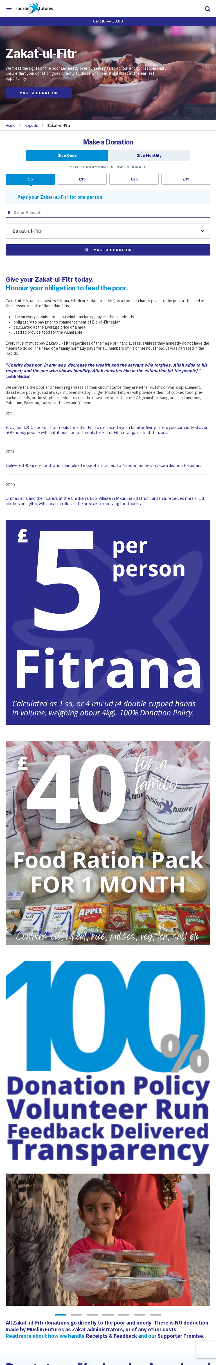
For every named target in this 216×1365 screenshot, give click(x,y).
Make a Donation (39, 93)
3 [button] (92, 1315)
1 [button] (61, 1315)
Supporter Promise (180, 1335)
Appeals (31, 125)
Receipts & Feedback (111, 1335)
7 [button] (155, 1315)
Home (10, 125)
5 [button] (124, 1315)
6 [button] (139, 1315)
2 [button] (76, 1315)
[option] (108, 1240)
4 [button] (108, 1315)
